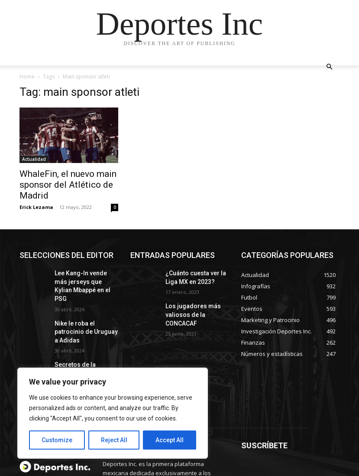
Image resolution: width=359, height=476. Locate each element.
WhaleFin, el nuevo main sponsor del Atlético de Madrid (67, 185)
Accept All (169, 440)
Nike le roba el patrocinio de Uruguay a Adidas (84, 314)
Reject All (114, 440)
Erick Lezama (36, 207)
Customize (57, 440)
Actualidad (34, 159)
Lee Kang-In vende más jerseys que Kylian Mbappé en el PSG (83, 280)
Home (27, 76)
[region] (112, 413)
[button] (329, 67)
